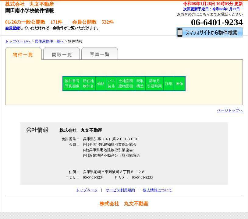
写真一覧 (99, 53)
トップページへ (18, 41)
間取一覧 (61, 53)
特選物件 (23, 53)
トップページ (87, 190)
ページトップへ (230, 110)
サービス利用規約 (120, 190)
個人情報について (157, 190)
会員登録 (12, 28)
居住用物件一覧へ (49, 41)
